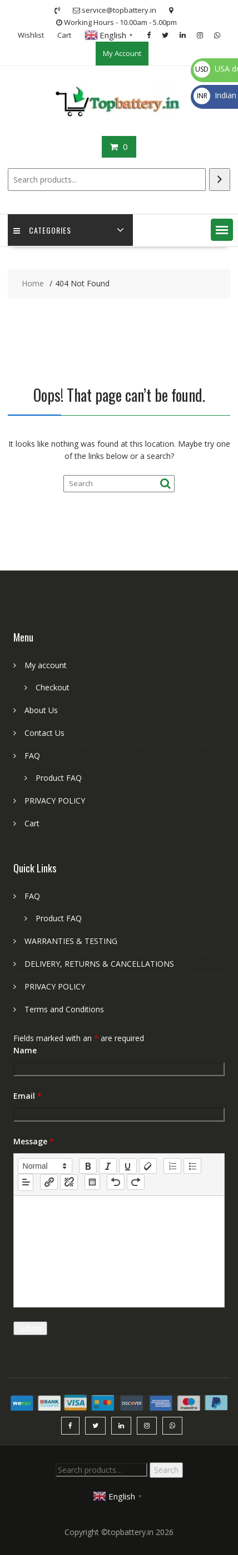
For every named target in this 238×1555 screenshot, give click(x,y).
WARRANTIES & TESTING (70, 941)
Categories (42, 230)
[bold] (88, 1166)
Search (166, 1470)
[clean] (148, 1166)
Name (25, 1050)
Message (33, 1141)
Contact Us (44, 733)
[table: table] (92, 1182)
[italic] (108, 1166)
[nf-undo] (116, 1182)
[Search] (219, 179)
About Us (41, 710)
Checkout (53, 687)
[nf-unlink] (69, 1182)
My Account (122, 53)
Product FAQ (59, 778)
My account (45, 665)
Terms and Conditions (64, 1009)
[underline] (128, 1166)
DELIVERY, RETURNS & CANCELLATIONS (99, 963)
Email (27, 1095)
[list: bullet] (192, 1166)
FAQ (32, 755)
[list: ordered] (172, 1166)
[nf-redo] (136, 1182)
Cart (64, 35)
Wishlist (31, 35)
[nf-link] (49, 1182)
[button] (222, 230)
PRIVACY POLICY (54, 800)
